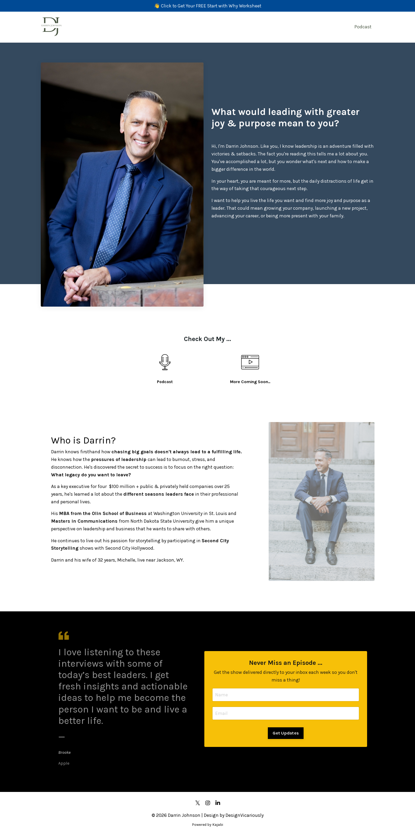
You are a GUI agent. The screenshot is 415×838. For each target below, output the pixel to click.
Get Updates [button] (286, 732)
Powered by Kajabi (207, 824)
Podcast (363, 27)
